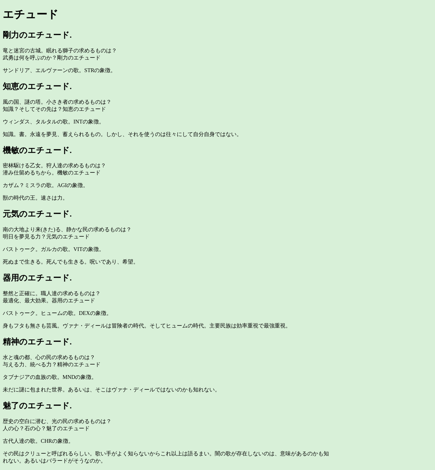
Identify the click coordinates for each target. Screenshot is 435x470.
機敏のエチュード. (37, 150)
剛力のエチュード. (37, 35)
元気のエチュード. (37, 213)
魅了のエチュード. (37, 405)
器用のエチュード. (37, 277)
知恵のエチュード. (37, 86)
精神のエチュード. (37, 341)
